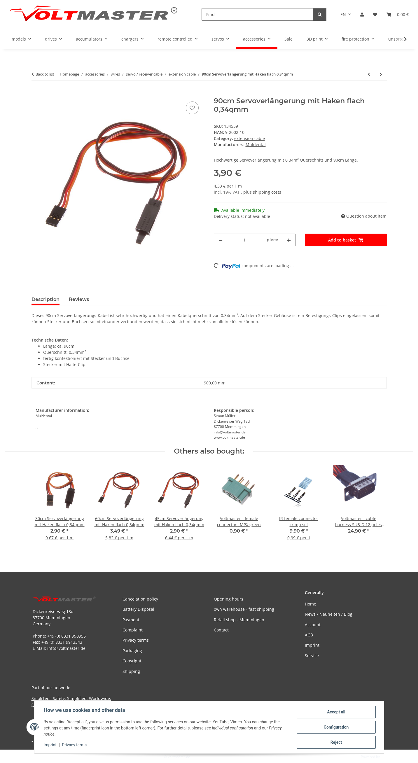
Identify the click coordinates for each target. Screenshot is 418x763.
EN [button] (343, 14)
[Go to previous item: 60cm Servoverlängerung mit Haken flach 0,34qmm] (369, 74)
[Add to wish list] (192, 108)
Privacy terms (74, 745)
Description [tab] (46, 299)
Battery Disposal (138, 609)
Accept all (336, 712)
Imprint (50, 745)
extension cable (249, 138)
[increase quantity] (288, 240)
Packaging (132, 650)
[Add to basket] (36, 93)
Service (312, 655)
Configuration (336, 727)
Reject (336, 742)
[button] (362, 14)
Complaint (133, 630)
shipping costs (267, 192)
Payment (131, 619)
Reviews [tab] (79, 299)
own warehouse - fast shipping (244, 609)
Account (313, 624)
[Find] (257, 14)
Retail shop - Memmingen (239, 619)
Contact (221, 630)
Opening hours (228, 599)
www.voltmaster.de (229, 437)
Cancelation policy (140, 599)
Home (310, 604)
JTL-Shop (388, 756)
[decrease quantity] (220, 240)
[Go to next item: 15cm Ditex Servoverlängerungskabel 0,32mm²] (381, 74)
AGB (309, 635)
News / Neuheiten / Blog (328, 614)
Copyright (132, 661)
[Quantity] (245, 240)
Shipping (131, 671)
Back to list (45, 74)
